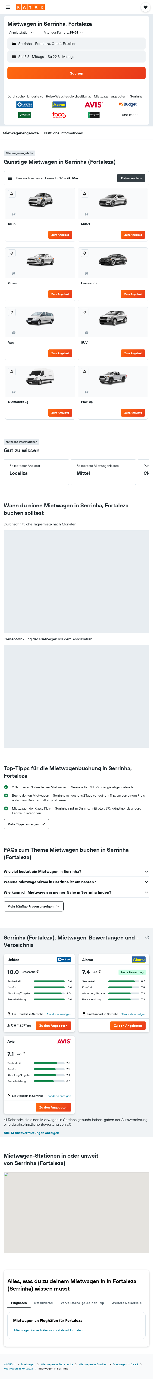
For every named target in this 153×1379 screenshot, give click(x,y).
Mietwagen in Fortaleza (18, 1368)
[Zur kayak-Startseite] (30, 7)
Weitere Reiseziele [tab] (127, 1303)
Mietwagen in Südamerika (57, 1364)
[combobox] (21, 32)
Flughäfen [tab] (19, 1303)
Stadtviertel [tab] (43, 1303)
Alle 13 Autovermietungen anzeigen (31, 1133)
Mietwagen (28, 1364)
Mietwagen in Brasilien (93, 1364)
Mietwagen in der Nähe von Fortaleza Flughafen (48, 1330)
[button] (8, 7)
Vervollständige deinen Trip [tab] (82, 1303)
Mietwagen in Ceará (125, 1364)
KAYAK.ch (10, 1364)
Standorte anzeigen (59, 1014)
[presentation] (147, 937)
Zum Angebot (60, 234)
